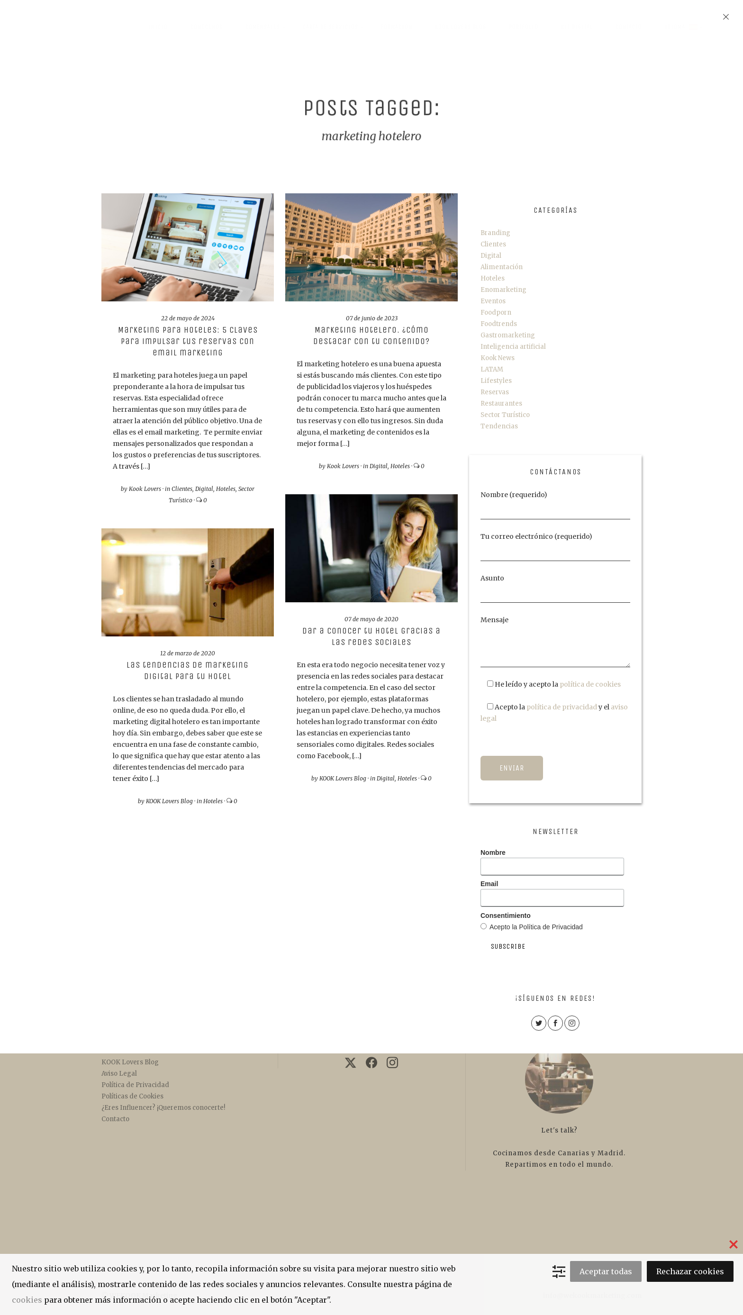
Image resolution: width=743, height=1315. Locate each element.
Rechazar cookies (690, 1271)
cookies (27, 1300)
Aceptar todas (606, 1271)
